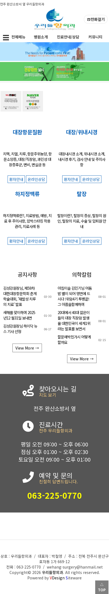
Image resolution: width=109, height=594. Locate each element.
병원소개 (41, 37)
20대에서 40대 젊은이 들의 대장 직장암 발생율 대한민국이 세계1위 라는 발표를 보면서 (74, 320)
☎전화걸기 (96, 19)
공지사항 (27, 274)
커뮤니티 (95, 37)
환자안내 (16, 179)
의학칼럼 (81, 274)
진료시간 (72, 428)
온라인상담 (36, 179)
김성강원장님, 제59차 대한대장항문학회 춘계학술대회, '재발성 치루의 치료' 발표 (20, 296)
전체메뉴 (13, 38)
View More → (27, 348)
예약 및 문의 (72, 479)
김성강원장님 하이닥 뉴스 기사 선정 (20, 328)
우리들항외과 (52, 572)
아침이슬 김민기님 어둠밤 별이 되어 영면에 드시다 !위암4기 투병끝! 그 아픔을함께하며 (75, 296)
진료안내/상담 (68, 37)
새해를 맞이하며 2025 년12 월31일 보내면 (19, 315)
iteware (74, 577)
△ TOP (102, 587)
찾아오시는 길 (72, 392)
